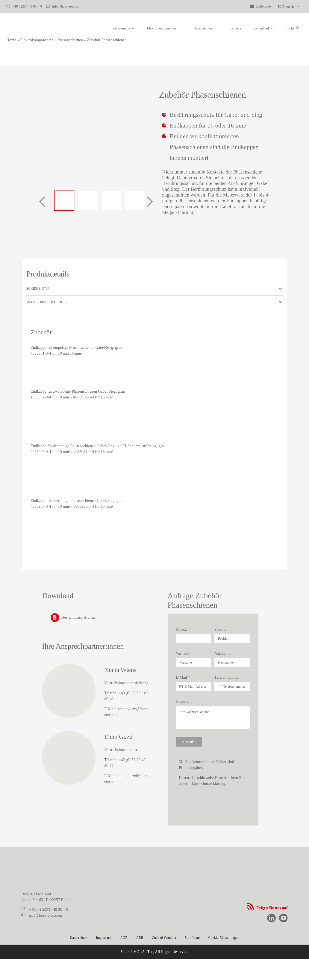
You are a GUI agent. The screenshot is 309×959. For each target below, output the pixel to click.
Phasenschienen (70, 40)
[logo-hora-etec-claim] (154, 866)
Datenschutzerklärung (207, 783)
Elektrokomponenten (37, 40)
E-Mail (183, 677)
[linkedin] (271, 918)
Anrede (182, 629)
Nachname (222, 653)
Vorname (183, 653)
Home (11, 40)
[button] (154, 288)
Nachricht (183, 701)
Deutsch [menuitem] (288, 6)
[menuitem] (290, 6)
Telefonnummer (227, 677)
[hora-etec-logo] (27, 19)
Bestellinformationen (78, 617)
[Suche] (293, 30)
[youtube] (283, 918)
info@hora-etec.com (45, 915)
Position (220, 629)
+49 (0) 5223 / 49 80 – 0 (48, 909)
